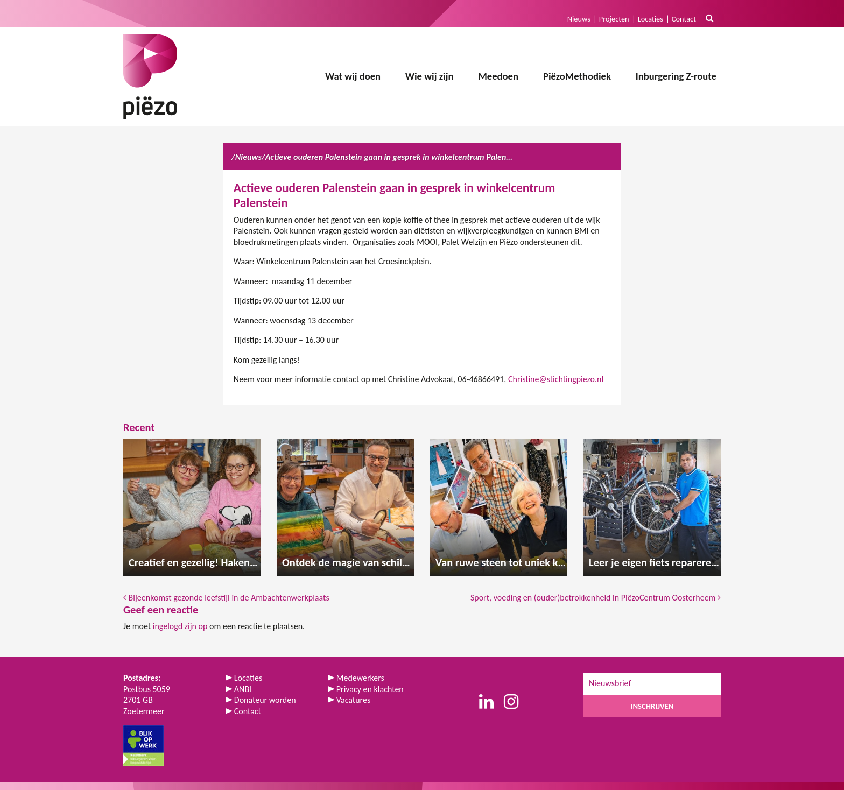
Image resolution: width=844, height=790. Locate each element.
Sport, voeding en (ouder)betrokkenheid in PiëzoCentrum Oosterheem (595, 597)
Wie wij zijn (429, 76)
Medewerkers (360, 678)
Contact (684, 19)
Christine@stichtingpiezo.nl (555, 379)
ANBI (242, 689)
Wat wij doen (353, 76)
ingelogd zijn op (180, 626)
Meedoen (498, 76)
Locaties (650, 19)
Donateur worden (265, 700)
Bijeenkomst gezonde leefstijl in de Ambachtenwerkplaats (226, 597)
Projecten (614, 19)
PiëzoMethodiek (577, 76)
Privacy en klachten (370, 689)
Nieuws (578, 19)
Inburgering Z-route (676, 76)
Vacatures (353, 700)
